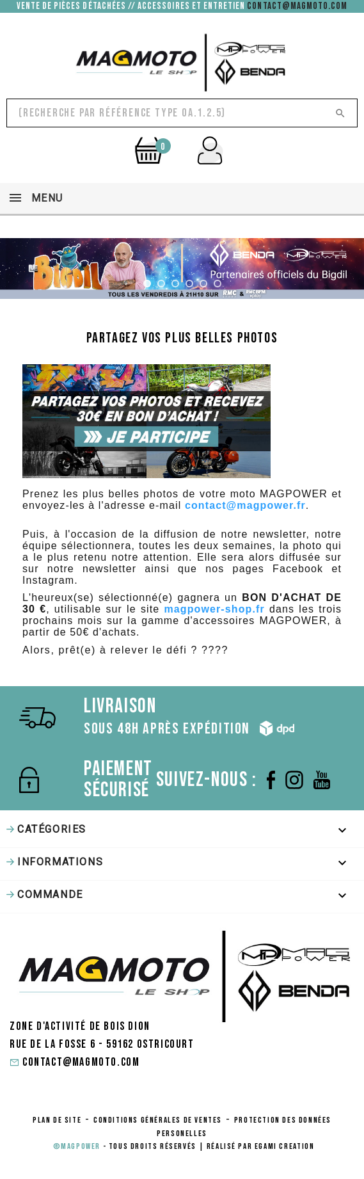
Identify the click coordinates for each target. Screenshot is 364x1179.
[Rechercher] (182, 113)
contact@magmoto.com (297, 6)
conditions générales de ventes (157, 1120)
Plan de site (57, 1120)
